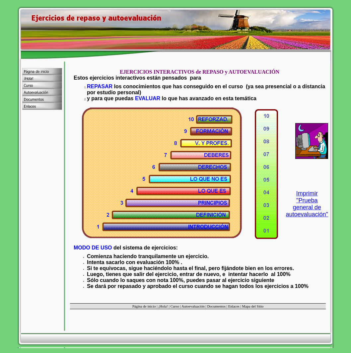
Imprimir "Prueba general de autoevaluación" (307, 204)
